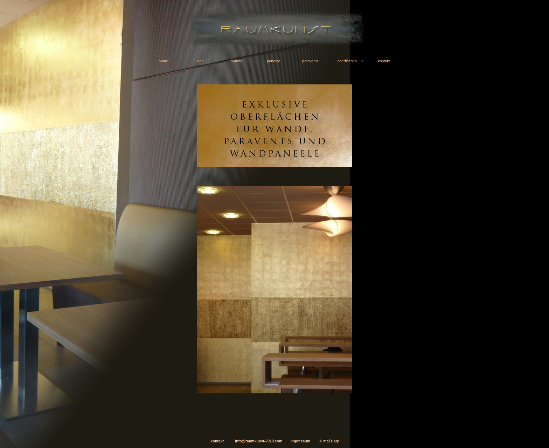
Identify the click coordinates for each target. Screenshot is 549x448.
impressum (300, 441)
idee (200, 61)
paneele (273, 61)
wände (236, 61)
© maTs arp (330, 441)
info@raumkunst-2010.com (253, 441)
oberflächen (347, 61)
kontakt (384, 61)
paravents (310, 61)
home (163, 61)
